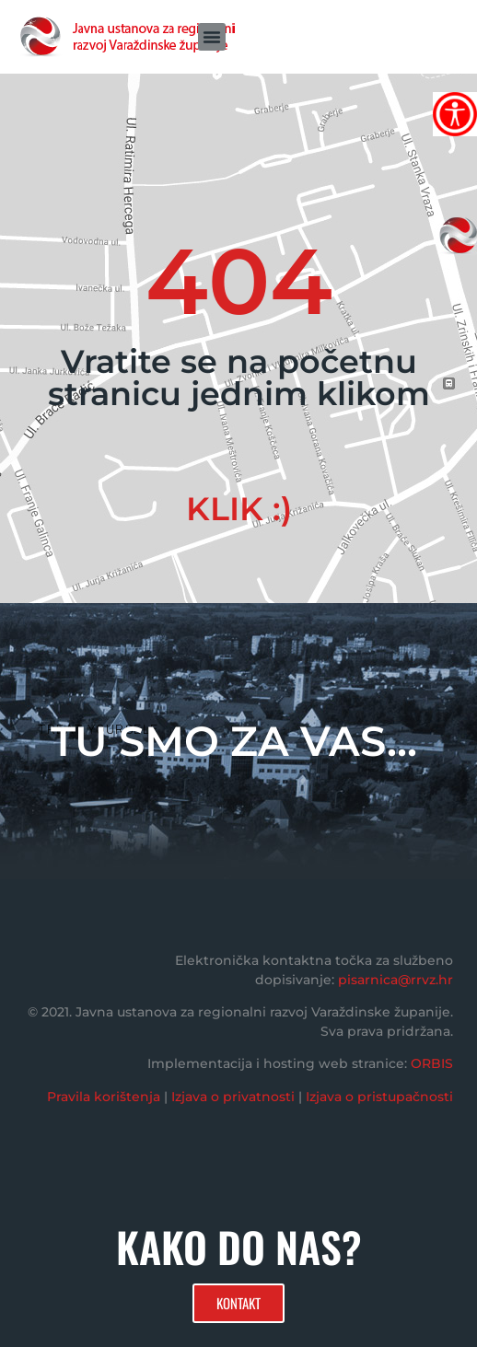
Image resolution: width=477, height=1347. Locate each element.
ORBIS (432, 1063)
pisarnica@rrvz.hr (395, 979)
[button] (212, 37)
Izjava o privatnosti (233, 1096)
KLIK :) (239, 508)
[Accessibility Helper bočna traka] (455, 114)
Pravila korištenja (103, 1096)
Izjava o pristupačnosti (379, 1096)
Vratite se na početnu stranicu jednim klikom (239, 377)
